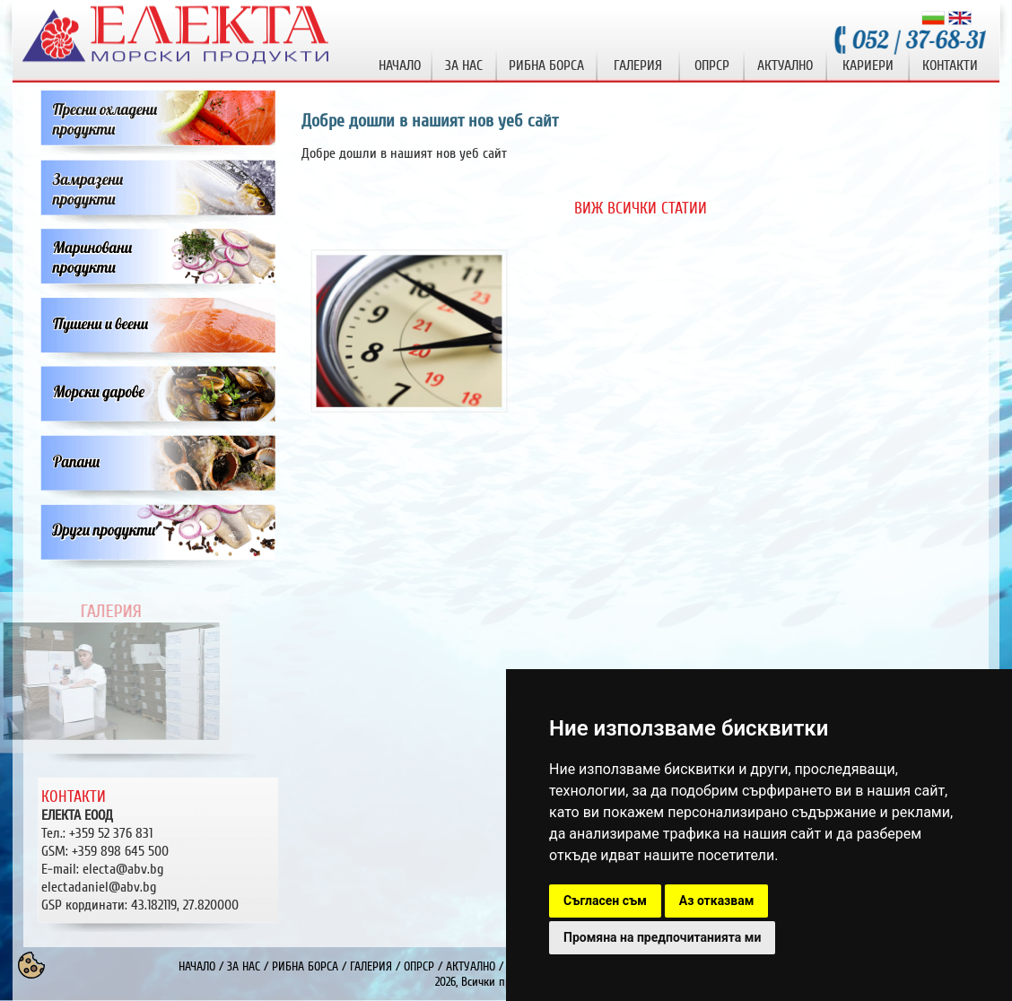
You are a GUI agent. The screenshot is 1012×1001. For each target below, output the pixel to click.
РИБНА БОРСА (305, 966)
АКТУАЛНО (470, 966)
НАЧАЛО (197, 966)
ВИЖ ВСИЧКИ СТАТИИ (640, 208)
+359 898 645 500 (120, 851)
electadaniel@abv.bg (98, 887)
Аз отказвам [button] (717, 900)
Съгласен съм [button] (605, 900)
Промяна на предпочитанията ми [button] (662, 937)
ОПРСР (419, 966)
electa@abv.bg (123, 869)
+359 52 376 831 (111, 833)
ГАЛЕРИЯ (371, 966)
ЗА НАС (243, 966)
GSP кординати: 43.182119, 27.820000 (140, 905)
